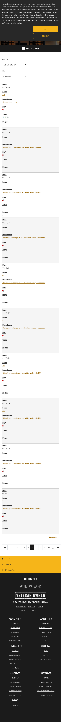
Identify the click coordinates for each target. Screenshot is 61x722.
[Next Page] (58, 547)
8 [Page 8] (24, 547)
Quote (46, 651)
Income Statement (15, 659)
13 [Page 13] (44, 547)
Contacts (8, 564)
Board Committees (45, 686)
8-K (3, 95)
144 (3, 140)
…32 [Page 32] (53, 547)
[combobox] (14, 65)
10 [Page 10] (32, 547)
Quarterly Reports (15, 691)
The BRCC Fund (15, 705)
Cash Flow (15, 668)
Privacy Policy (21, 607)
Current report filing (9, 102)
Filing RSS (54, 537)
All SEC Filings (15, 682)
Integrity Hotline (46, 695)
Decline (45, 36)
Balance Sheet (15, 663)
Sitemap (40, 607)
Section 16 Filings (15, 695)
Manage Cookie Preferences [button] (30, 610)
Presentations (46, 632)
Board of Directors (45, 682)
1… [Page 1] (10, 547)
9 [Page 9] (28, 547)
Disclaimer (31, 607)
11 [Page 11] (36, 547)
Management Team (45, 628)
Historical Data (45, 659)
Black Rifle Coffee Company (26, 602)
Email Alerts (9, 559)
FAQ (46, 640)
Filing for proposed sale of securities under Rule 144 (21, 147)
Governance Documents (45, 691)
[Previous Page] (5, 547)
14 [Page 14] (48, 547)
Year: (3, 71)
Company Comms (15, 640)
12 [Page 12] (40, 547)
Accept (46, 29)
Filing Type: (5, 59)
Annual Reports (15, 686)
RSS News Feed (10, 570)
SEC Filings (30, 48)
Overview (15, 623)
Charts (45, 655)
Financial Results (15, 655)
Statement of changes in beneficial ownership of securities (23, 238)
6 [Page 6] (17, 547)
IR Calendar (15, 632)
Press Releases (15, 628)
